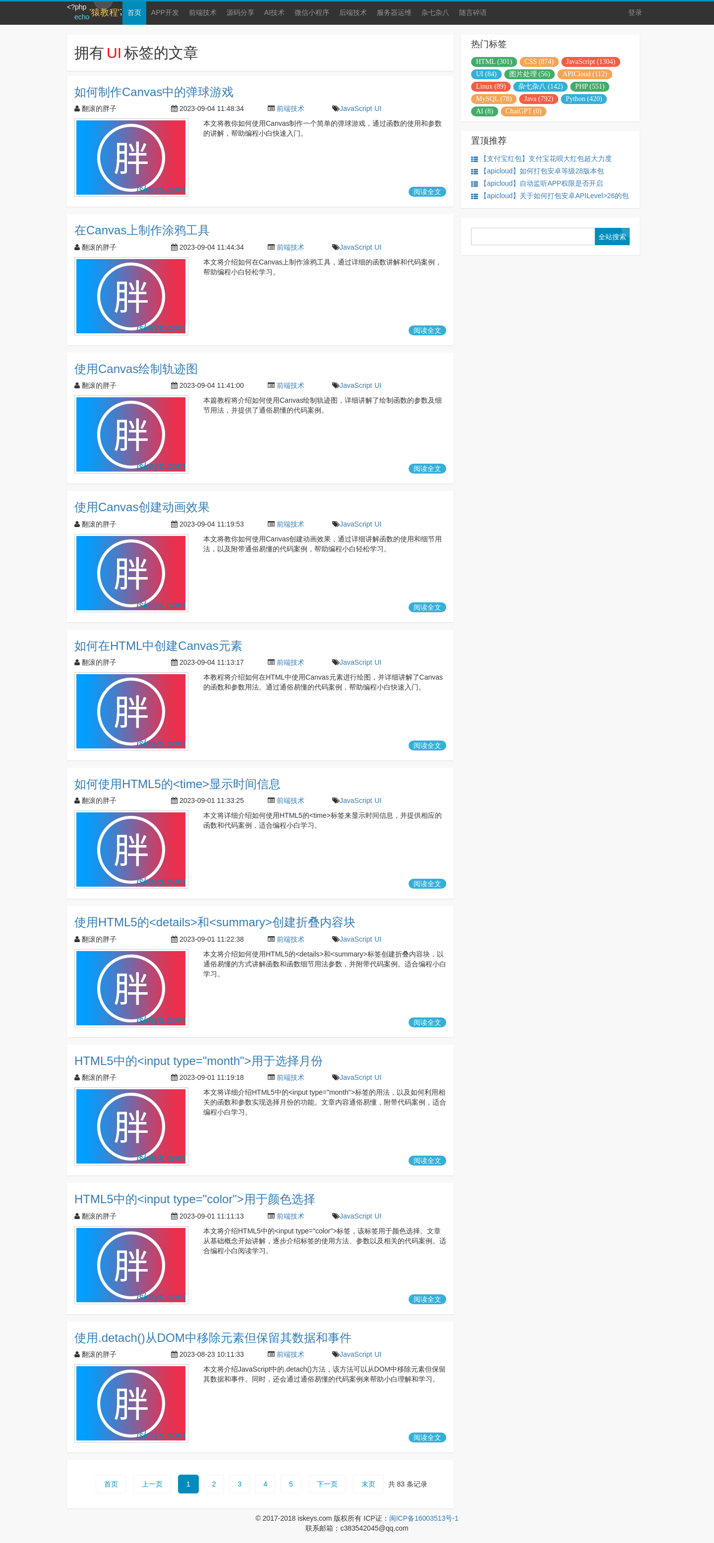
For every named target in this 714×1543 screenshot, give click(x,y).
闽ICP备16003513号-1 (424, 1518)
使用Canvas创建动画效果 (142, 507)
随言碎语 (473, 12)
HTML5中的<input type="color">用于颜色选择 (194, 1199)
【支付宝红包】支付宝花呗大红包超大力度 (541, 159)
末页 (368, 1484)
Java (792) (538, 99)
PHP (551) (589, 86)
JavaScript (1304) (590, 61)
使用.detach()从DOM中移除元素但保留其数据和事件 (213, 1337)
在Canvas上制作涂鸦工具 (142, 230)
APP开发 (165, 12)
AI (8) (484, 111)
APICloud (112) (584, 74)
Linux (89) (491, 86)
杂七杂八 (435, 12)
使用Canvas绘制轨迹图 (136, 368)
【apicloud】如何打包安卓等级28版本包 (537, 171)
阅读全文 (427, 192)
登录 (635, 12)
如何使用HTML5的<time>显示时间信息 (177, 784)
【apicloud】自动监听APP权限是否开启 (537, 183)
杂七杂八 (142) (540, 86)
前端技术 (203, 12)
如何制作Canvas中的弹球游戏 (154, 92)
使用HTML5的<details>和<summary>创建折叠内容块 (215, 922)
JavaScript (356, 108)
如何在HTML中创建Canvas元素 (158, 645)
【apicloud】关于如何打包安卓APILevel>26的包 (550, 196)
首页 (134, 12)
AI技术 (274, 12)
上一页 (152, 1484)
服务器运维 (394, 12)
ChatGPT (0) (523, 111)
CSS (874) (539, 61)
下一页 (327, 1484)
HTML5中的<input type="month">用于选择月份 (198, 1060)
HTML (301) (494, 61)
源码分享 (240, 12)
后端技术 (353, 12)
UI (377, 108)
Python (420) (584, 99)
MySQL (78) (494, 99)
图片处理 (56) (529, 74)
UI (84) (486, 74)
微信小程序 (312, 12)
